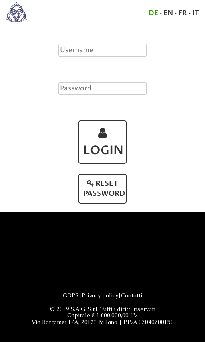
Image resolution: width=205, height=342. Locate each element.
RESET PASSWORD (104, 189)
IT (195, 13)
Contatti (131, 295)
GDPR (71, 295)
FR (182, 13)
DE (153, 13)
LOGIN (103, 143)
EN (168, 13)
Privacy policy (100, 295)
